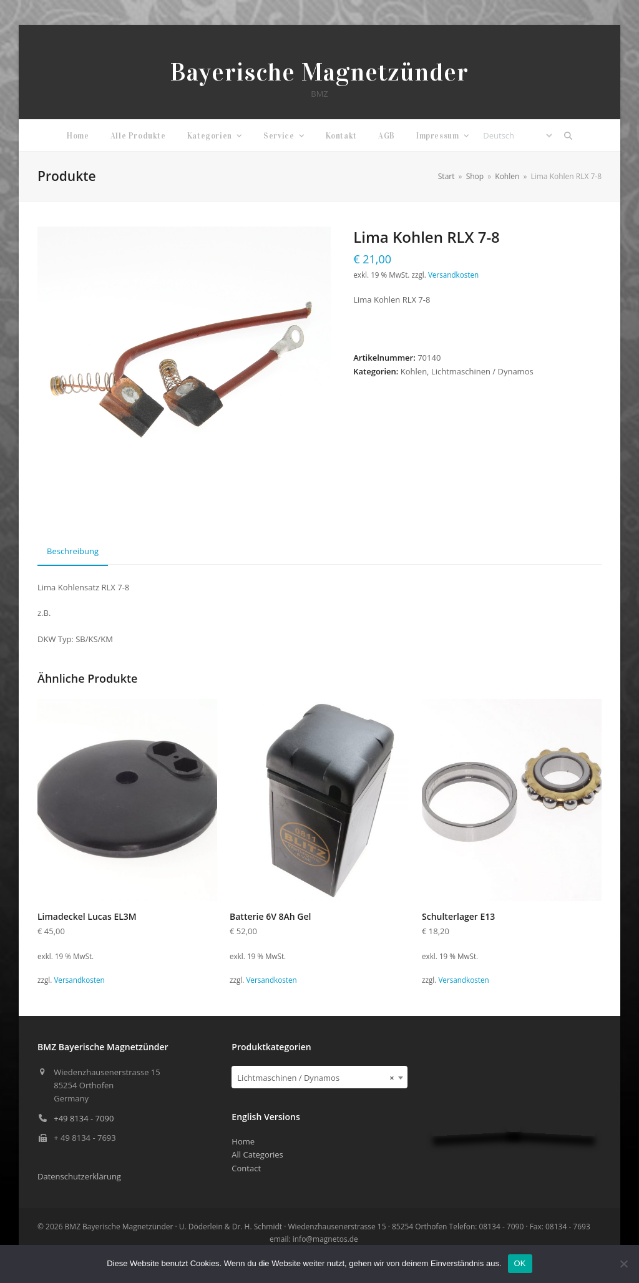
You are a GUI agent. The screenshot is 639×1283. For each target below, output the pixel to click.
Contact (246, 1168)
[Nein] (623, 1263)
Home (243, 1141)
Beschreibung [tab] (73, 551)
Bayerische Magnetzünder (319, 72)
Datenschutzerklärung (79, 1176)
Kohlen (414, 371)
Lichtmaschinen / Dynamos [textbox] (315, 1077)
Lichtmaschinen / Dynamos (482, 371)
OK (520, 1263)
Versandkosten (453, 275)
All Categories (257, 1154)
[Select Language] (517, 135)
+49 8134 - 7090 (84, 1118)
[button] (568, 135)
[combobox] (319, 1077)
